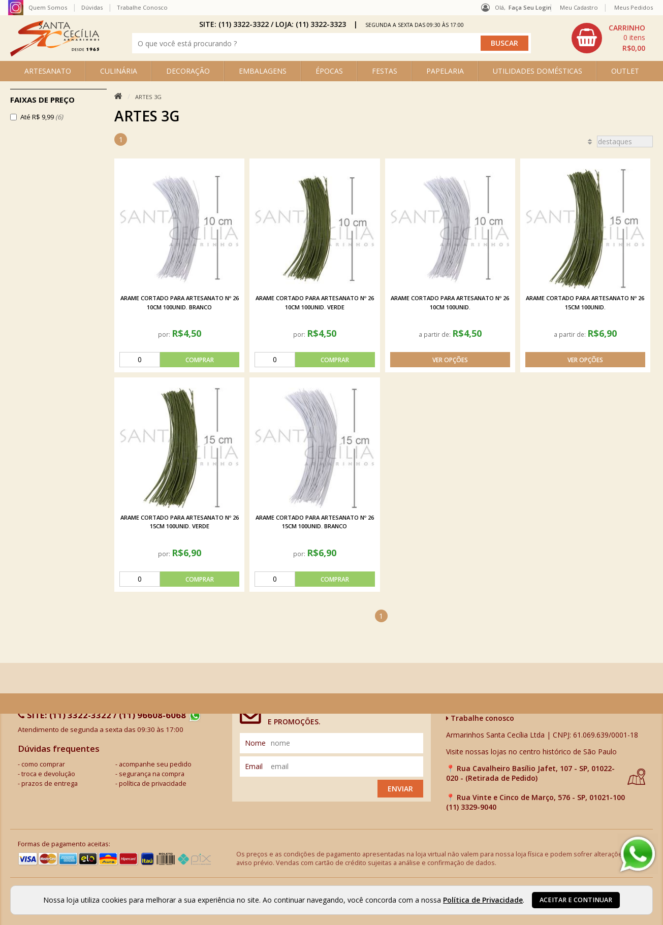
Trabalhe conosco (480, 718)
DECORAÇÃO (188, 71)
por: (165, 334)
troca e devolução (48, 774)
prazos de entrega (49, 783)
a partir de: (435, 334)
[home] (54, 53)
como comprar (43, 764)
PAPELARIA (445, 71)
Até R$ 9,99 (41, 116)
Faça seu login (530, 7)
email (254, 766)
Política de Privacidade (483, 900)
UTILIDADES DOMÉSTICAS (537, 71)
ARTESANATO (47, 71)
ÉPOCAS (329, 71)
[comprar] (179, 359)
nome (255, 743)
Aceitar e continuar (576, 900)
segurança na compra (151, 774)
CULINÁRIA (118, 71)
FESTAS (384, 71)
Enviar (400, 788)
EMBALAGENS (263, 71)
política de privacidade (152, 783)
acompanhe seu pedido (155, 764)
